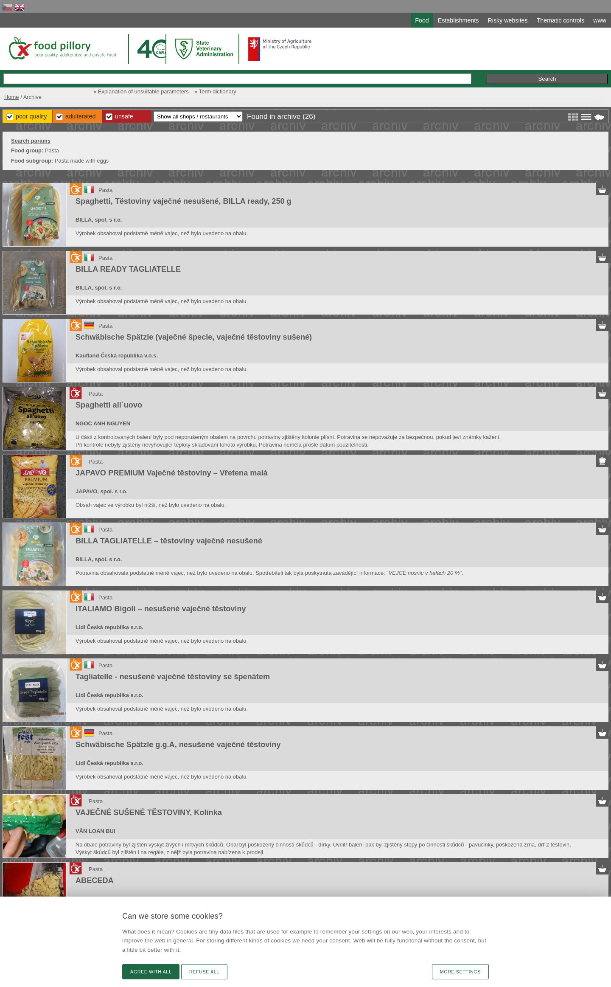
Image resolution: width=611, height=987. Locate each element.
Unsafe (124, 116)
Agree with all (150, 971)
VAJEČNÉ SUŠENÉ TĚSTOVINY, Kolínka (149, 812)
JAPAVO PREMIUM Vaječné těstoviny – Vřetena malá (172, 473)
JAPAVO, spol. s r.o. (102, 491)
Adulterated (80, 116)
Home (11, 97)
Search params (30, 141)
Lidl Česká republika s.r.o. (109, 627)
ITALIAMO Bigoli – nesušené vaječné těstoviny (161, 609)
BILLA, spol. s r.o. (99, 220)
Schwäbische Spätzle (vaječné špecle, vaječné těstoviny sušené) (194, 337)
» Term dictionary (215, 91)
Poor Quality (31, 116)
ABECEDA (95, 880)
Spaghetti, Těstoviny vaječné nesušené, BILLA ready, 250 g (183, 201)
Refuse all (204, 971)
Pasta (105, 190)
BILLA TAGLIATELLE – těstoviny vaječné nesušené (169, 541)
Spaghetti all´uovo (109, 405)
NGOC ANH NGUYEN (103, 423)
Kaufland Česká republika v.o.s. (117, 355)
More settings (460, 971)
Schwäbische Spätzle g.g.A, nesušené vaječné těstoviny (178, 744)
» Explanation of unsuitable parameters (141, 91)
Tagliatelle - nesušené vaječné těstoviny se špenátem (173, 676)
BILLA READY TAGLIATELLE (128, 269)
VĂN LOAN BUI (95, 831)
